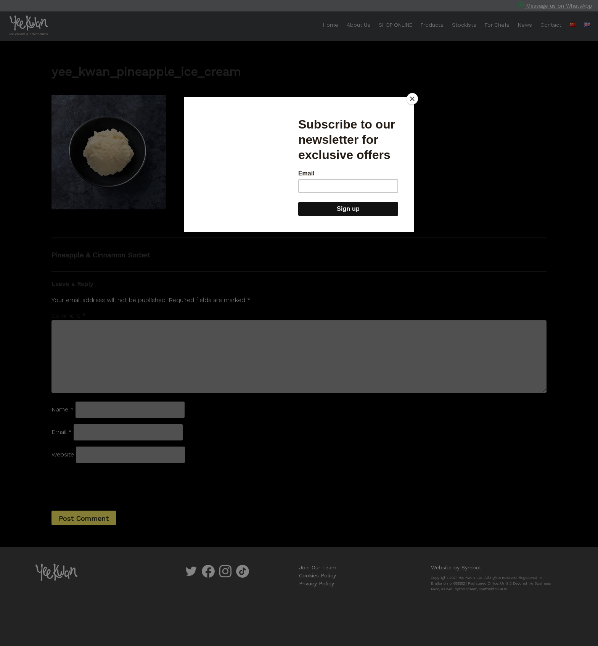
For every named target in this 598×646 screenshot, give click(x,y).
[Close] (412, 98)
